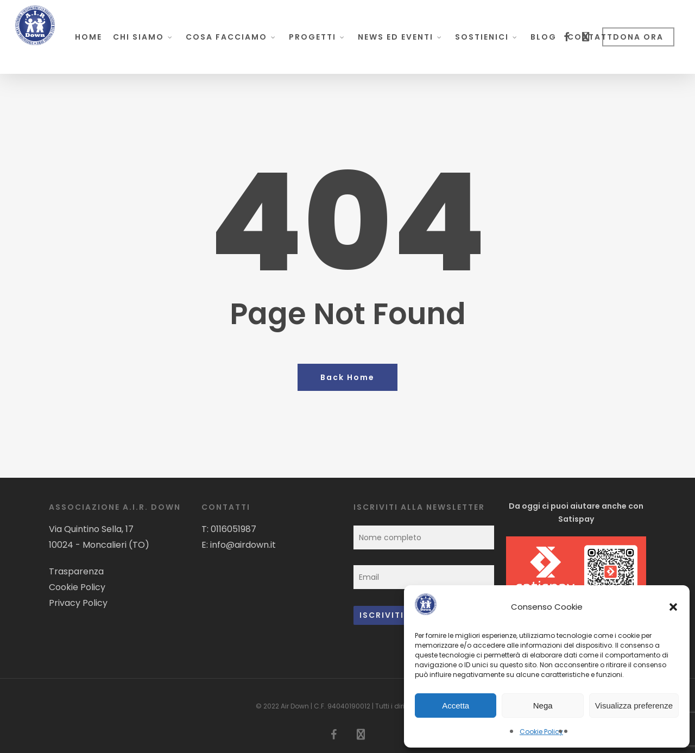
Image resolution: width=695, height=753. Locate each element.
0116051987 (233, 529)
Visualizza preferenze (634, 705)
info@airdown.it (243, 545)
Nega (543, 705)
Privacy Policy (78, 603)
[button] (673, 607)
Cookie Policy (541, 731)
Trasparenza (76, 571)
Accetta (455, 705)
